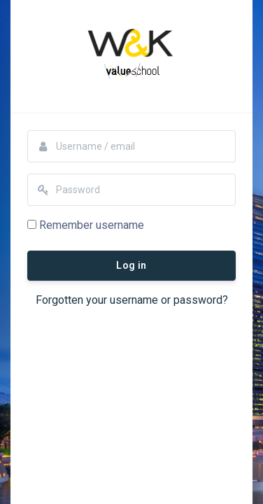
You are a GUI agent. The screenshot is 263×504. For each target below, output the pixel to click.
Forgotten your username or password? (132, 300)
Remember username (91, 225)
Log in (131, 265)
